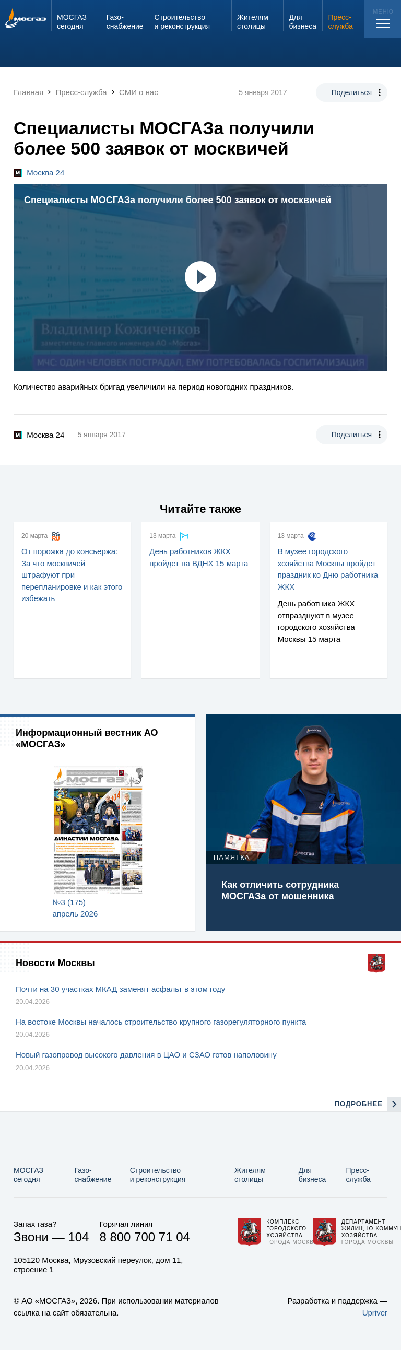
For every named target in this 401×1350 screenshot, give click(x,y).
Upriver (374, 1312)
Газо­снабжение (93, 1174)
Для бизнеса (312, 1174)
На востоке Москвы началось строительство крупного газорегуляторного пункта (161, 1021)
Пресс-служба (358, 1174)
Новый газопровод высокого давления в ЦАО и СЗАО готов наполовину (146, 1054)
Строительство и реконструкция (158, 1174)
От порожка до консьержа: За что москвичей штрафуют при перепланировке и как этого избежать (71, 575)
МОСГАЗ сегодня (28, 1174)
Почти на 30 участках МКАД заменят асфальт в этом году (120, 988)
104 (78, 1237)
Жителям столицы (250, 1174)
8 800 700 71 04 (144, 1237)
